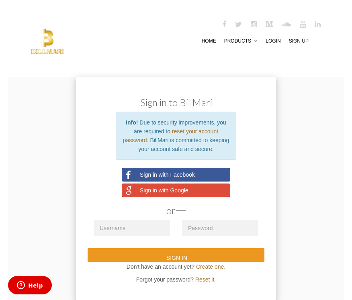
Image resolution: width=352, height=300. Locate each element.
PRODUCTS (241, 41)
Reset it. (205, 279)
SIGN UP (299, 41)
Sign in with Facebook (158, 174)
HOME (209, 41)
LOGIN (273, 41)
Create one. (210, 266)
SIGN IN (176, 258)
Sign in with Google (155, 190)
